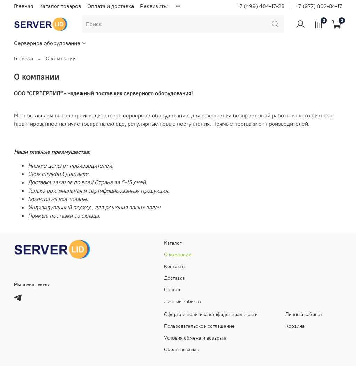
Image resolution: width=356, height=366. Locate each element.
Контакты (174, 266)
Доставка (174, 278)
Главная (23, 5)
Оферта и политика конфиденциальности (211, 314)
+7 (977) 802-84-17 (318, 5)
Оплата (172, 289)
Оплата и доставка (110, 5)
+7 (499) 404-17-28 (260, 5)
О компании (177, 254)
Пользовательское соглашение (199, 326)
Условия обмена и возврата (195, 338)
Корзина (295, 326)
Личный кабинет (182, 301)
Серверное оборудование (50, 43)
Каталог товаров (60, 5)
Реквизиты (154, 5)
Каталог (173, 243)
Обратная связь (181, 349)
